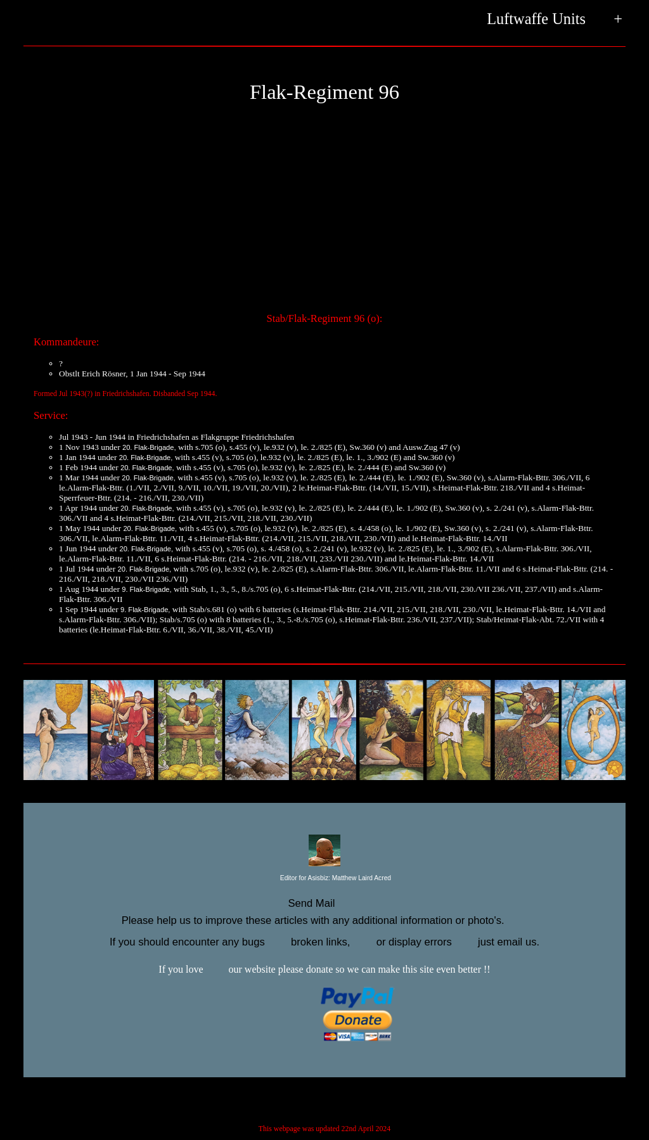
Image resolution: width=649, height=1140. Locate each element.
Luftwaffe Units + (554, 20)
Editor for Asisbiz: (324, 878)
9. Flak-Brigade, (146, 589)
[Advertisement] (324, 213)
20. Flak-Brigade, (149, 447)
